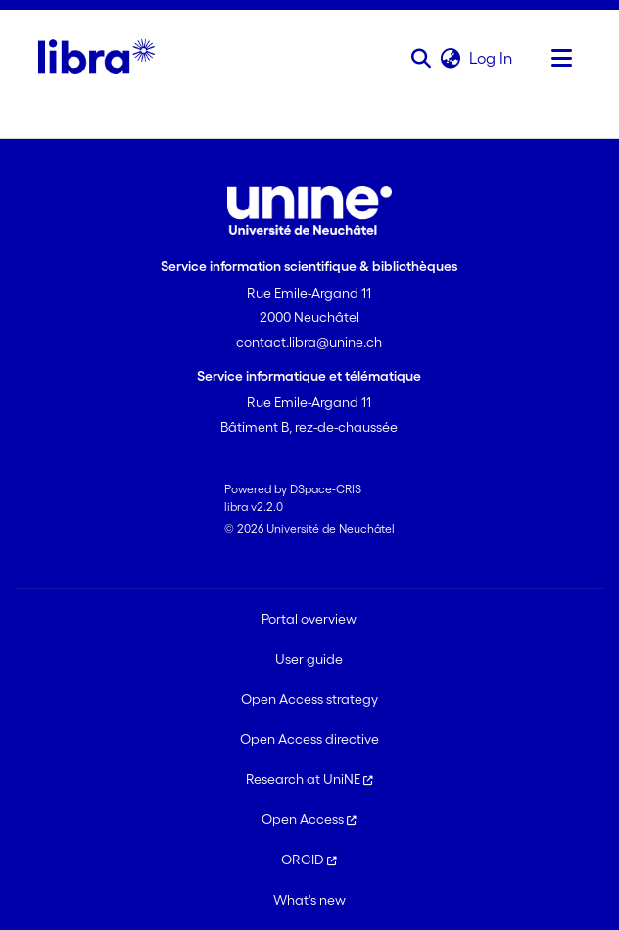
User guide (309, 659)
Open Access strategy (309, 699)
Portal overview (309, 619)
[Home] (96, 57)
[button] (420, 58)
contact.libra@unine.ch (309, 341)
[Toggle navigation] (561, 57)
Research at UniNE (309, 779)
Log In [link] (491, 58)
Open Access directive (309, 739)
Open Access (309, 819)
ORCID (309, 859)
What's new (309, 899)
